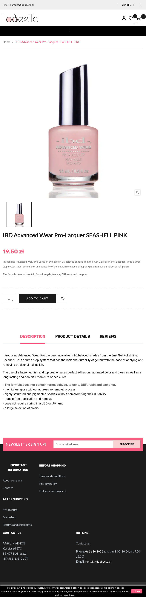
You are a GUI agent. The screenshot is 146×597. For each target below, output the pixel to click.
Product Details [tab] (72, 336)
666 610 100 (93, 551)
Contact (8, 488)
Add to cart (37, 298)
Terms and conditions (52, 476)
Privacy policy (48, 483)
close (137, 591)
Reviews (108, 336)
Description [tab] (32, 336)
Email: (6, 4)
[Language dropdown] (122, 5)
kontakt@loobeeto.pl (22, 4)
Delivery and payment (52, 491)
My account (10, 509)
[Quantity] (9, 298)
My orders (9, 517)
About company (12, 480)
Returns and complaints (17, 524)
